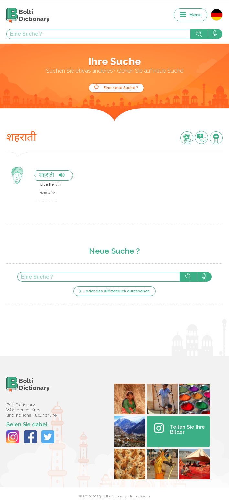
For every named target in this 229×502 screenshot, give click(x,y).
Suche (199, 34)
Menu (195, 14)
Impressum (140, 496)
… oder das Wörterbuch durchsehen (116, 291)
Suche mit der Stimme (215, 34)
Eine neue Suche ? (121, 87)
